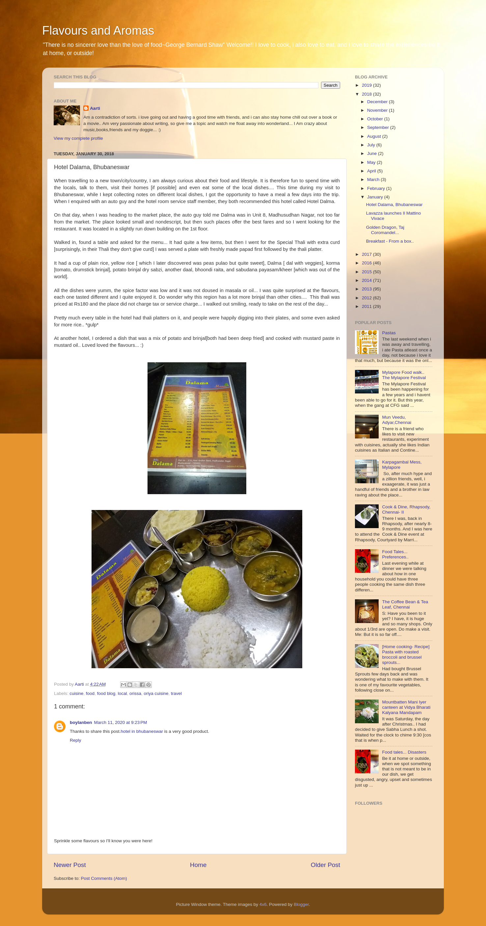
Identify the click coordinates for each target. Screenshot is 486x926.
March (374, 179)
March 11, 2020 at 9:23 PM (120, 722)
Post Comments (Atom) (104, 878)
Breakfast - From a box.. (390, 241)
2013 (367, 288)
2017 (367, 254)
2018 (367, 94)
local (122, 693)
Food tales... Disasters (404, 752)
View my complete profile (78, 138)
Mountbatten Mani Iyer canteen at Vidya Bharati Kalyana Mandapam (406, 707)
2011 (367, 306)
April (372, 170)
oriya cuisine (156, 693)
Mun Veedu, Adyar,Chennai (396, 420)
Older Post (325, 864)
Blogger (301, 904)
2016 (367, 262)
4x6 (263, 904)
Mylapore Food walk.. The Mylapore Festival (404, 375)
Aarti (95, 108)
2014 (367, 280)
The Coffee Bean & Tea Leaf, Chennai (405, 604)
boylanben (81, 722)
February (376, 188)
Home (198, 864)
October (375, 118)
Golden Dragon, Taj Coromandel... (385, 230)
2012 (367, 297)
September (378, 127)
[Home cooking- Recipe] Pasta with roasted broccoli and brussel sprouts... (405, 654)
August (374, 136)
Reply (75, 740)
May (372, 162)
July (371, 144)
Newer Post (70, 864)
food (90, 693)
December (378, 101)
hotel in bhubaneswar (142, 731)
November (378, 110)
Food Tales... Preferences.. (395, 554)
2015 (367, 271)
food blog (106, 693)
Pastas (388, 332)
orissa (135, 693)
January (375, 196)
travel (176, 693)
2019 (367, 85)
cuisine (76, 693)
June (372, 153)
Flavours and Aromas (98, 30)
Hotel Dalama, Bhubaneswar (394, 204)
